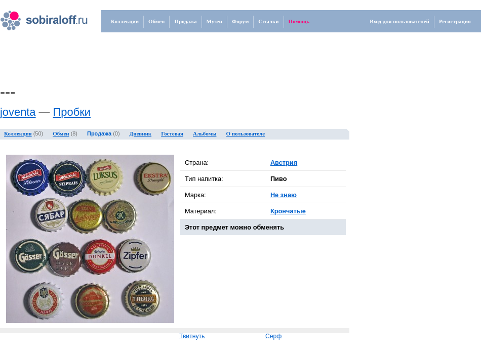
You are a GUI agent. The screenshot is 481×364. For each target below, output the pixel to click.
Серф (273, 336)
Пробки (72, 112)
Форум (240, 21)
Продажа (185, 21)
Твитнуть (192, 336)
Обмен (156, 21)
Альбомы (204, 133)
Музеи (214, 21)
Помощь (299, 21)
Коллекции (125, 21)
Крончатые (288, 211)
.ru (33, 16)
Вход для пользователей (399, 21)
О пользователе (245, 133)
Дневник (141, 133)
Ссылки (268, 21)
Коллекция (18, 133)
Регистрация (455, 21)
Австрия (283, 162)
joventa (18, 112)
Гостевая (172, 133)
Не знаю (283, 195)
